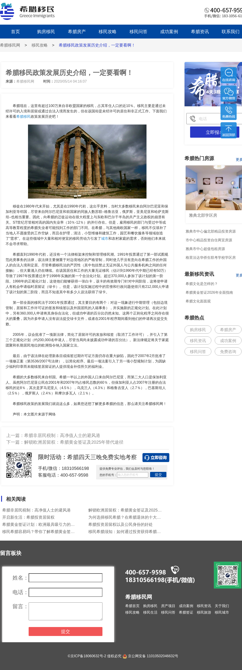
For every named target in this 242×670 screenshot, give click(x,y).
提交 (158, 475)
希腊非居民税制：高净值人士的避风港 (62, 435)
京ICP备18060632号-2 (88, 656)
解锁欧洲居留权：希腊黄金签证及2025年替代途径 (74, 442)
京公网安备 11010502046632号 (153, 656)
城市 (104, 238)
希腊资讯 (200, 31)
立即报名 (215, 132)
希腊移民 (23, 116)
